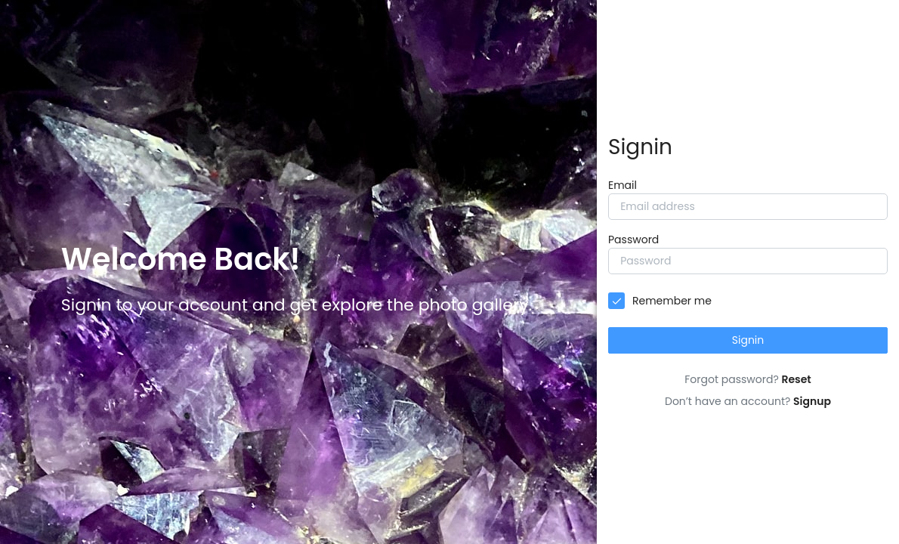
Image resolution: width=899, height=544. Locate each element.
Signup (812, 401)
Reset (796, 379)
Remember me (672, 300)
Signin (748, 340)
